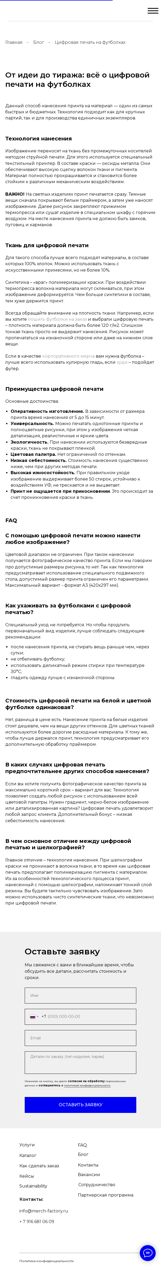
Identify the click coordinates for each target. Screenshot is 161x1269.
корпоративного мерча (68, 356)
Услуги (27, 1144)
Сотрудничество (96, 1184)
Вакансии (89, 1174)
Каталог (27, 1155)
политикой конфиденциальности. (87, 1085)
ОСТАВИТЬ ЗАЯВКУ (81, 1104)
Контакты (88, 1165)
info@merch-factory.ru (43, 1211)
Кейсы (26, 1176)
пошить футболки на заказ (57, 319)
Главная (14, 42)
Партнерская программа (105, 1195)
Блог (38, 42)
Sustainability (33, 1186)
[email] (80, 1038)
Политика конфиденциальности (46, 1261)
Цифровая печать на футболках (90, 42)
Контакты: (31, 1199)
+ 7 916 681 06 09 (36, 1221)
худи (122, 362)
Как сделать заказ (39, 1165)
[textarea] (80, 1062)
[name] (80, 996)
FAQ (82, 1145)
